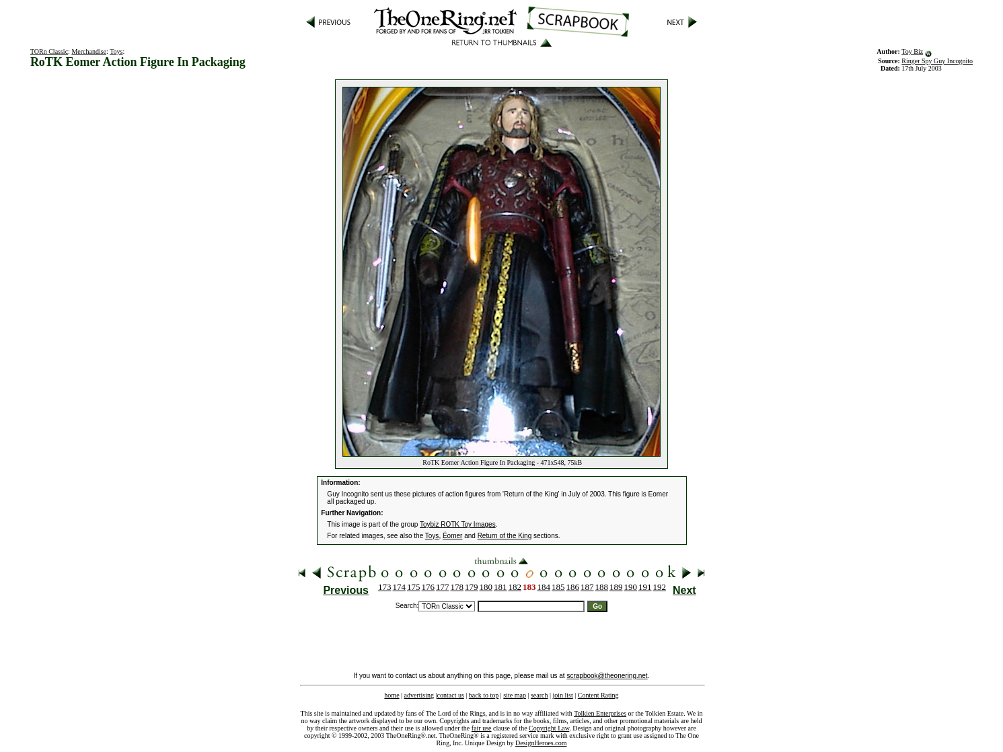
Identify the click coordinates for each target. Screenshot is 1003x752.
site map (514, 695)
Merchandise (88, 51)
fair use (482, 728)
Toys (116, 51)
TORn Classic (49, 51)
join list (562, 695)
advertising (419, 695)
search (539, 695)
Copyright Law (549, 728)
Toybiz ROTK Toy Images (458, 524)
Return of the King (505, 535)
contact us (450, 695)
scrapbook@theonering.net (606, 675)
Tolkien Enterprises (600, 713)
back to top (483, 695)
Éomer (452, 535)
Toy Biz (912, 51)
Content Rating (598, 695)
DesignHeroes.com (540, 743)
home (391, 695)
